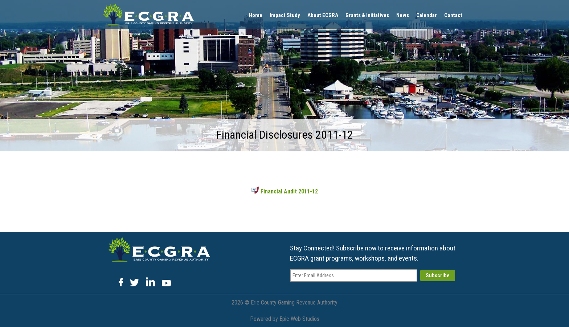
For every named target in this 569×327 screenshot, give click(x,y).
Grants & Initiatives (367, 15)
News (402, 15)
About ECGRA (322, 15)
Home (255, 15)
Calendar (426, 15)
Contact (453, 15)
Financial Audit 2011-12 (284, 191)
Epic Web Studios (299, 318)
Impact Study (285, 15)
